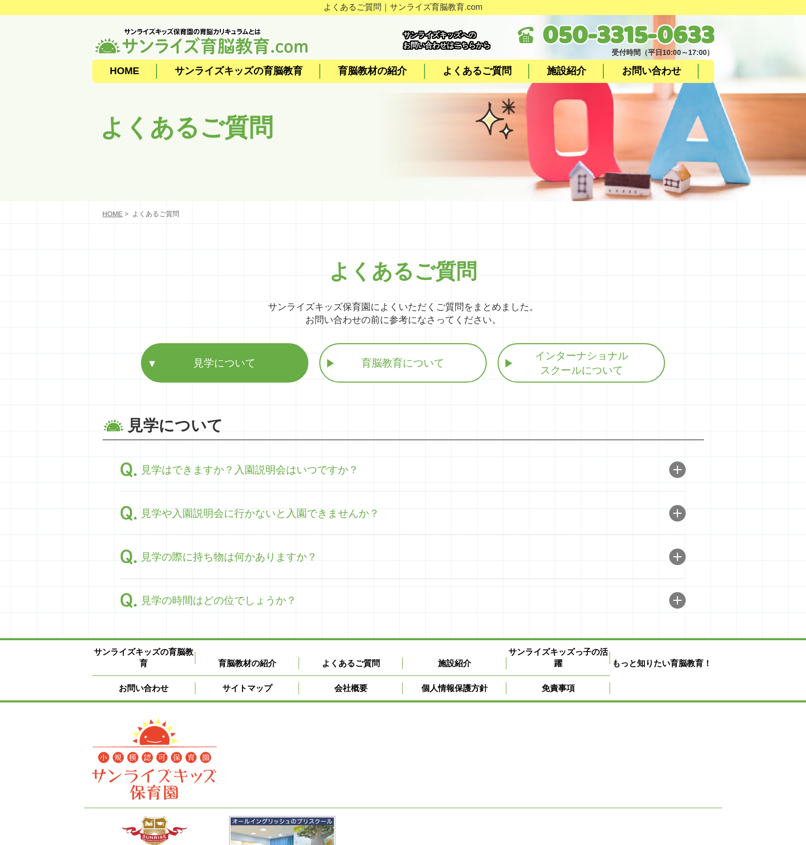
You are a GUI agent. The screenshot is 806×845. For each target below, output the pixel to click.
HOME (124, 70)
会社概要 (350, 688)
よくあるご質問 (477, 70)
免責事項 (558, 688)
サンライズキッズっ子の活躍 (558, 657)
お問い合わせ (651, 70)
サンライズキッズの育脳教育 (239, 70)
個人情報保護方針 (454, 688)
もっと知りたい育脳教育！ (662, 663)
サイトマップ (247, 688)
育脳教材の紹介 (372, 70)
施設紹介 (566, 70)
